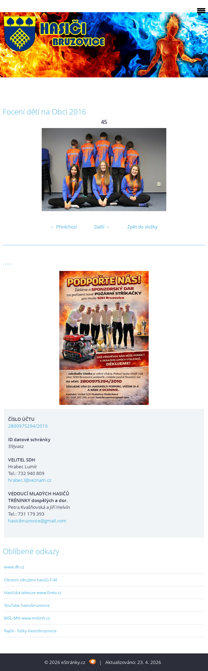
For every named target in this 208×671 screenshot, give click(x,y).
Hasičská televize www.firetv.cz (32, 592)
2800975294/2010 (28, 426)
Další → (102, 227)
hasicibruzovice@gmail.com (37, 521)
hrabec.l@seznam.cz (29, 480)
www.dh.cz (14, 566)
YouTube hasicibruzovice (27, 605)
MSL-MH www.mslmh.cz (27, 618)
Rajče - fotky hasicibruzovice (30, 630)
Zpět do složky (142, 227)
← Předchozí (63, 227)
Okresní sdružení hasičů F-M (30, 579)
